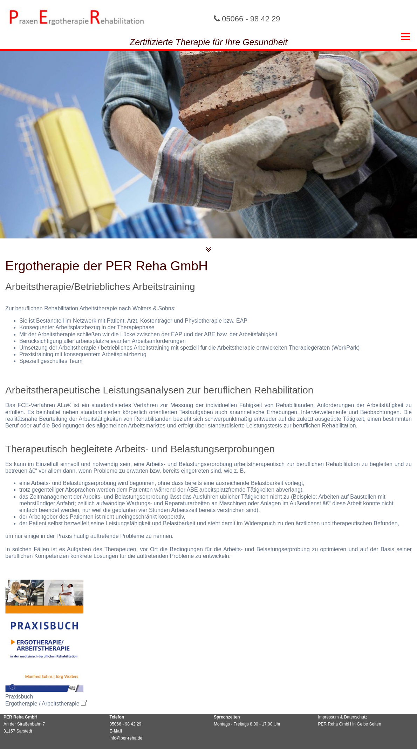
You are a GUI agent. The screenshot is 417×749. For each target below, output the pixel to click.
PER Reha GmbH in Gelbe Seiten (349, 724)
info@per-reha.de (126, 738)
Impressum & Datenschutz (343, 717)
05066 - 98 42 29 (251, 18)
